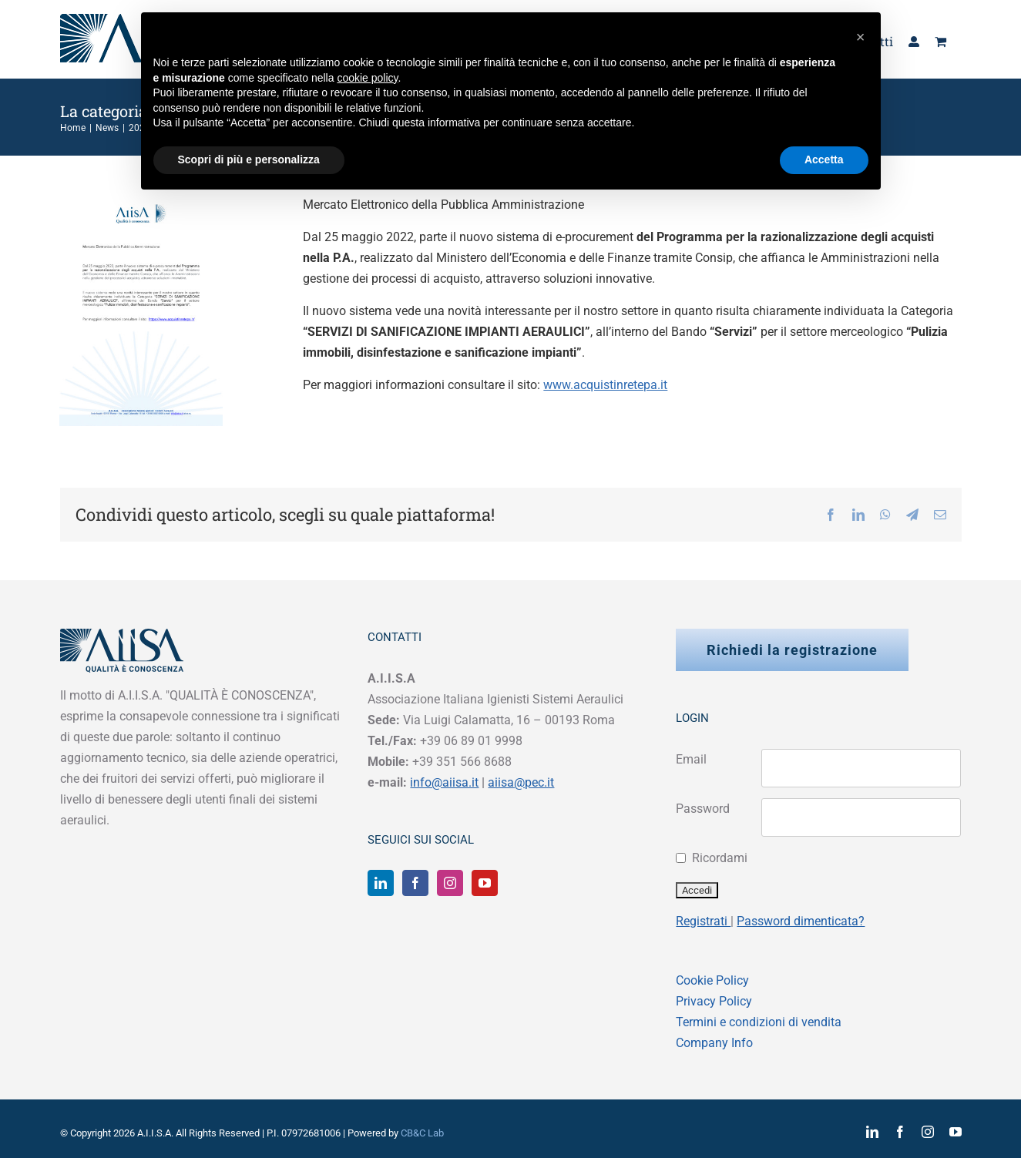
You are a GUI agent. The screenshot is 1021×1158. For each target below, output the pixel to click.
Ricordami (719, 858)
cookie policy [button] (367, 78)
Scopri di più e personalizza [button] (249, 159)
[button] (860, 37)
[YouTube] (485, 883)
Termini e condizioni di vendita (758, 1022)
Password (703, 808)
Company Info (714, 1042)
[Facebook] (415, 883)
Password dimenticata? (801, 921)
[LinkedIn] (381, 883)
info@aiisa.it (444, 782)
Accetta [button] (824, 159)
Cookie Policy (712, 980)
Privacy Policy (714, 1001)
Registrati (703, 921)
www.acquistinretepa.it (605, 385)
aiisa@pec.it (521, 782)
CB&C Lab (422, 1133)
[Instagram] (450, 883)
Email (691, 759)
